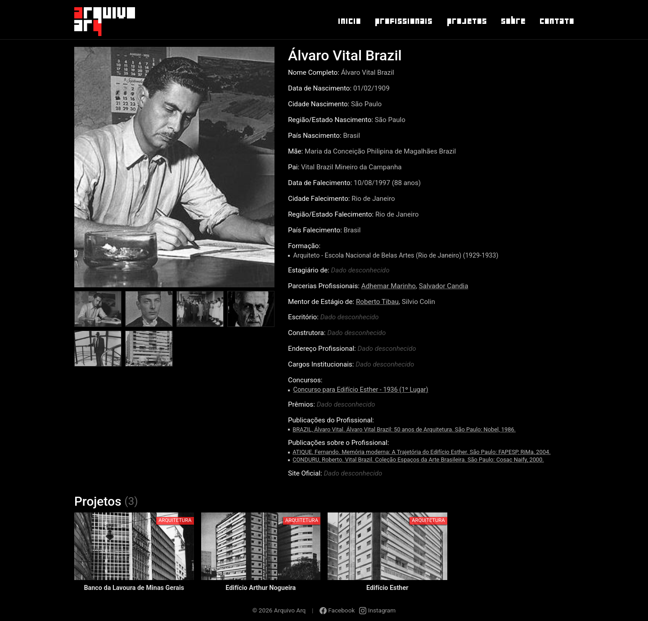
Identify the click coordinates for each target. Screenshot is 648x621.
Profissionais (403, 21)
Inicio (349, 21)
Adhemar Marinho (388, 286)
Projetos (466, 21)
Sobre (512, 21)
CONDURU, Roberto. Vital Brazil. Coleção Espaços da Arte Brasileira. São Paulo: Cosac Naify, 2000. (418, 459)
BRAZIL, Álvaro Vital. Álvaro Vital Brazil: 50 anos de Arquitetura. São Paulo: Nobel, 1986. (404, 429)
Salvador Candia (443, 286)
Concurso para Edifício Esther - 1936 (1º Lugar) (360, 390)
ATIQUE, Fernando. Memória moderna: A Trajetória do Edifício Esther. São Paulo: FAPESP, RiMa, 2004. (421, 452)
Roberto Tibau (377, 302)
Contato (556, 21)
